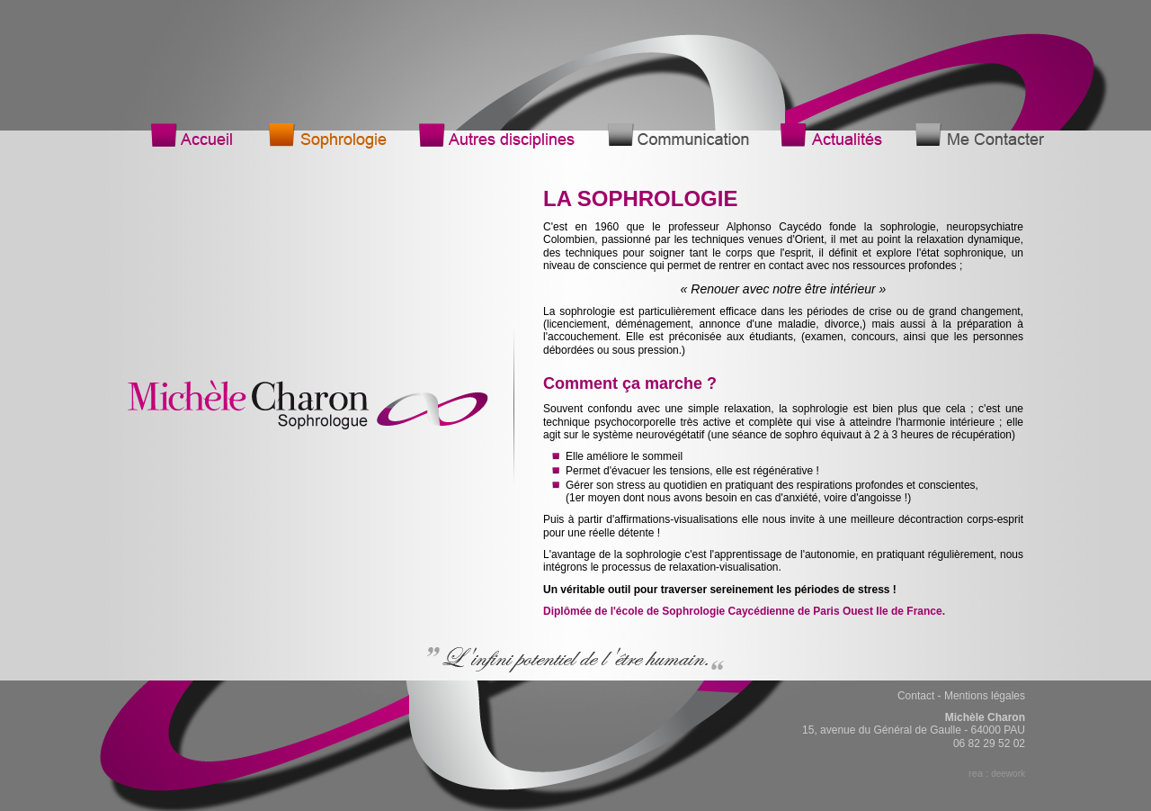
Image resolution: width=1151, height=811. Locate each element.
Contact (915, 695)
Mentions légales (984, 695)
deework (1008, 774)
